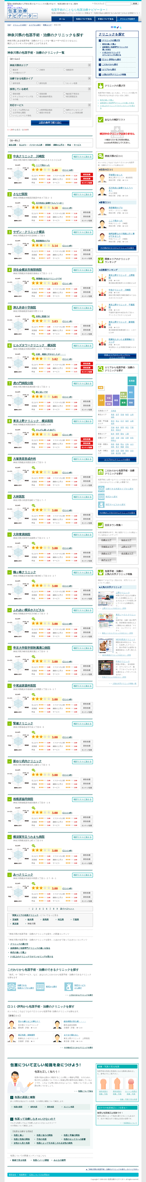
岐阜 (112, 434)
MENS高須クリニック (125, 639)
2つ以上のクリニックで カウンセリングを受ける (111, 54)
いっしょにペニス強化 (22, 115)
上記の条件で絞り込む (50, 122)
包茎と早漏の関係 (72, 1135)
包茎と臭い (19, 1135)
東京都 (15, 923)
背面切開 (43, 94)
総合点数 (12, 145)
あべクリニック (23, 874)
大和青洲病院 (21, 534)
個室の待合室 (44, 113)
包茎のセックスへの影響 (75, 1139)
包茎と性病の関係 (22, 1139)
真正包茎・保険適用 (26, 1035)
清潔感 (48, 145)
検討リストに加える (83, 157)
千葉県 (76, 919)
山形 (132, 415)
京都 (117, 438)
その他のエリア (19, 73)
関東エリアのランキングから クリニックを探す (117, 356)
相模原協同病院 (23, 799)
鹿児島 (118, 453)
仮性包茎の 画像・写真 (103, 1086)
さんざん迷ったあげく (46, 430)
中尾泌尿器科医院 (24, 685)
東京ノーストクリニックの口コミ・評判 (117, 633)
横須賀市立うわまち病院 (28, 836)
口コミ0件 (67, 473)
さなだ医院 (20, 194)
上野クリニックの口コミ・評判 (114, 608)
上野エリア (126, 547)
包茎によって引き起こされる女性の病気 (54, 1143)
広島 (127, 444)
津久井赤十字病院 (24, 307)
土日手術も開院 (19, 113)
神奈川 (118, 430)
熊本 (127, 451)
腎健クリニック (23, 723)
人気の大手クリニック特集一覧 (124, 684)
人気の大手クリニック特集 (114, 74)
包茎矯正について (130, 1123)
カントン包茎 (71, 83)
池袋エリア (106, 553)
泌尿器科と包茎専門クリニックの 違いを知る (115, 48)
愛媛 (122, 447)
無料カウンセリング (74, 110)
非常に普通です (43, 316)
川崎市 (42, 70)
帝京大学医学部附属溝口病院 (31, 647)
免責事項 (23, 1175)
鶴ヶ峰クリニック (24, 572)
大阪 (122, 438)
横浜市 (15, 70)
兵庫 (127, 438)
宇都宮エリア (107, 547)
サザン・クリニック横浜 (28, 231)
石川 (122, 421)
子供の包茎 (41, 1139)
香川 (117, 447)
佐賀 (117, 451)
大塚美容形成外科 (24, 458)
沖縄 (124, 453)
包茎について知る (14, 8)
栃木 (117, 427)
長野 (112, 424)
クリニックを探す (20, 25)
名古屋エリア (127, 553)
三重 (127, 434)
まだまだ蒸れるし (71, 1035)
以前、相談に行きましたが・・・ (51, 354)
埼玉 (127, 427)
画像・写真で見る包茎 (128, 1099)
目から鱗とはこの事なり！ (29, 1021)
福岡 (112, 451)
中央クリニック (123, 661)
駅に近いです (42, 392)
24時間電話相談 (45, 110)
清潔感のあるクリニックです (49, 278)
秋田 (127, 415)
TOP (9, 25)
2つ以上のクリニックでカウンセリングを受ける (31, 956)
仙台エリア (126, 540)
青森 (112, 415)
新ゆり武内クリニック (27, 761)
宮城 (122, 415)
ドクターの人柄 (35, 145)
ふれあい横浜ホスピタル (28, 609)
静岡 (117, 434)
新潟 (112, 421)
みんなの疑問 (60, 1160)
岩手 (117, 415)
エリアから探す (35, 25)
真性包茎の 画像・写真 (117, 1086)
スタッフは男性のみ (21, 110)
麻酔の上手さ (58, 145)
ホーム (10, 5)
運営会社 (12, 1175)
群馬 (122, 427)
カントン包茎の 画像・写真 (131, 1086)
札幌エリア (106, 540)
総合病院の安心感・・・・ (75, 1021)
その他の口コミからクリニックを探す (78, 1048)
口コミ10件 (68, 170)
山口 (132, 444)
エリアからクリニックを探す (117, 459)
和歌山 (113, 440)
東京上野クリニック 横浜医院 (33, 420)
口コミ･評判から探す (111, 59)
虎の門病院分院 (23, 383)
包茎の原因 (18, 1107)
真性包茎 (43, 83)
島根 (117, 444)
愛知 (122, 434)
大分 (132, 451)
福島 (112, 417)
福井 (127, 421)
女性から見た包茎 (22, 1143)
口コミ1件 (67, 208)
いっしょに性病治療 (74, 113)
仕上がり (23, 145)
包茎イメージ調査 (41, 1160)
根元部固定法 (71, 96)
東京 (112, 430)
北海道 (113, 411)
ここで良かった (43, 165)
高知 (127, 447)
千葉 (132, 427)
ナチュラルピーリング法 (23, 96)
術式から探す (51, 987)
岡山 (122, 444)
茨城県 (15, 919)
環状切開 (16, 94)
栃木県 (31, 919)
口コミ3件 (67, 359)
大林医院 (19, 496)
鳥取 (112, 444)
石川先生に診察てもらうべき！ (50, 203)
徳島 (112, 447)
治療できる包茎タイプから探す (120, 489)
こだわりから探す (110, 64)
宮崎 (112, 453)
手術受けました (116, 175)
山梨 (132, 421)
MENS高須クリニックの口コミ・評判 (116, 655)
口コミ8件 (67, 246)
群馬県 (46, 919)
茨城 (112, 427)
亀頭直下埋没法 (72, 94)
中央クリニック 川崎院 (28, 156)
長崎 (122, 451)
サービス (77, 145)
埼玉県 (61, 919)
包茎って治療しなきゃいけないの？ (35, 1119)
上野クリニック (123, 592)
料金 (69, 145)
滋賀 (112, 438)
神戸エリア (106, 560)
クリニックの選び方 (19, 944)
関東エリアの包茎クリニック (25, 915)
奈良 (132, 438)
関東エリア (47, 25)
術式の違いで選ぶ (18, 952)
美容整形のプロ (43, 241)
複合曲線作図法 (45, 96)
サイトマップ (99, 3)
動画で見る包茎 (19, 1160)
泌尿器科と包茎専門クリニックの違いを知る (30, 948)
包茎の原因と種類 (25, 1097)
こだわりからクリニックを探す (81, 995)
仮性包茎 (16, 83)
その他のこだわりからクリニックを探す (117, 513)
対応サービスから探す (116, 504)
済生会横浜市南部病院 (27, 269)
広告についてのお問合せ (39, 1175)
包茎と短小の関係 (44, 1135)
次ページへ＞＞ (67, 909)
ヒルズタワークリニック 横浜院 (34, 345)
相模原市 (70, 70)
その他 (15, 99)
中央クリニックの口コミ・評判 (114, 677)
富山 (117, 421)
